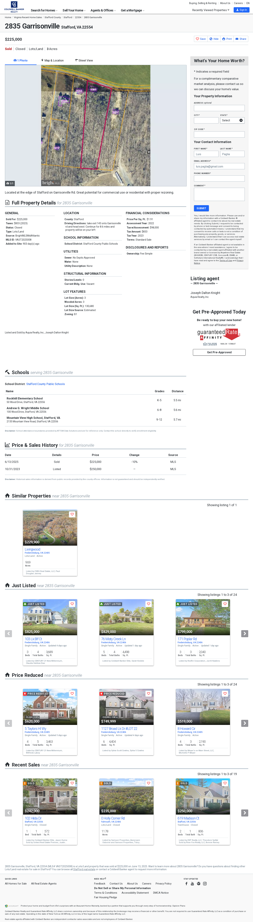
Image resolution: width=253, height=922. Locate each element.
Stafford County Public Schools (45, 384)
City (197, 115)
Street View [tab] (84, 60)
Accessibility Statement (135, 892)
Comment (199, 185)
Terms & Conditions (105, 892)
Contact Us (116, 883)
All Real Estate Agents (44, 883)
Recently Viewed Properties (210, 10)
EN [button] (247, 3)
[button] (241, 10)
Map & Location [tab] (52, 60)
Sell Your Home (74, 10)
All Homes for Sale (16, 883)
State (224, 115)
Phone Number (202, 173)
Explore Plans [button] (179, 906)
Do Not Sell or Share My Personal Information (122, 888)
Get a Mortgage (132, 10)
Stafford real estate (84, 869)
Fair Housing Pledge (105, 897)
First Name (200, 148)
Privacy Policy (163, 883)
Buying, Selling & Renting (202, 3)
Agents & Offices (103, 10)
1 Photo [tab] (21, 60)
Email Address (202, 161)
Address (203, 102)
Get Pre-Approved (219, 352)
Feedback (99, 883)
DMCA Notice (161, 892)
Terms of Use (225, 260)
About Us (225, 3)
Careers (238, 3)
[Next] (244, 633)
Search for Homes (44, 10)
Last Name (226, 148)
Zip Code (199, 129)
